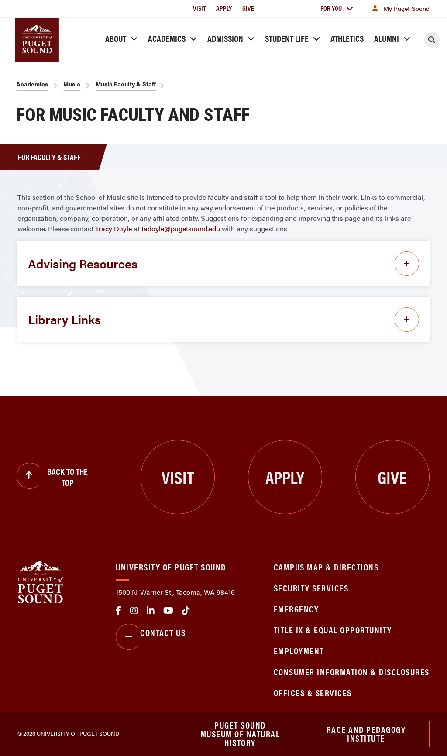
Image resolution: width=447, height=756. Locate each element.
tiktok (186, 610)
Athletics (347, 38)
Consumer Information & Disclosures (352, 671)
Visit (199, 8)
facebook (118, 610)
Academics (167, 38)
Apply (224, 8)
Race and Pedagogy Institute (366, 733)
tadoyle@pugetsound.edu (180, 228)
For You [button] (336, 8)
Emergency (296, 608)
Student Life (287, 38)
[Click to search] (432, 40)
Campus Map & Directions (326, 566)
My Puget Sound (400, 8)
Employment (299, 650)
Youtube (168, 610)
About (115, 38)
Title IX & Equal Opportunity (333, 629)
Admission (225, 38)
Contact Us (151, 637)
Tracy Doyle (113, 228)
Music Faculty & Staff (126, 83)
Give (248, 8)
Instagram (134, 610)
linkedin (151, 610)
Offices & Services (313, 692)
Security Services (311, 587)
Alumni (386, 38)
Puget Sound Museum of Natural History (240, 734)
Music (71, 83)
